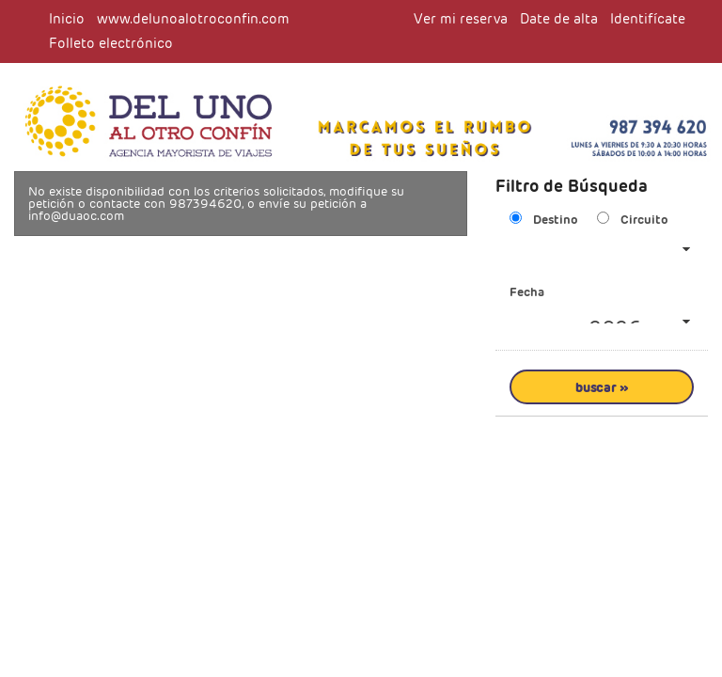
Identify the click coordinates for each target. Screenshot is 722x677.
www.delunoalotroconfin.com (193, 18)
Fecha (527, 292)
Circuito (644, 220)
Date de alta (559, 18)
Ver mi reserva (461, 18)
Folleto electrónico (111, 43)
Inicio (67, 18)
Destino (555, 220)
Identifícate (647, 18)
